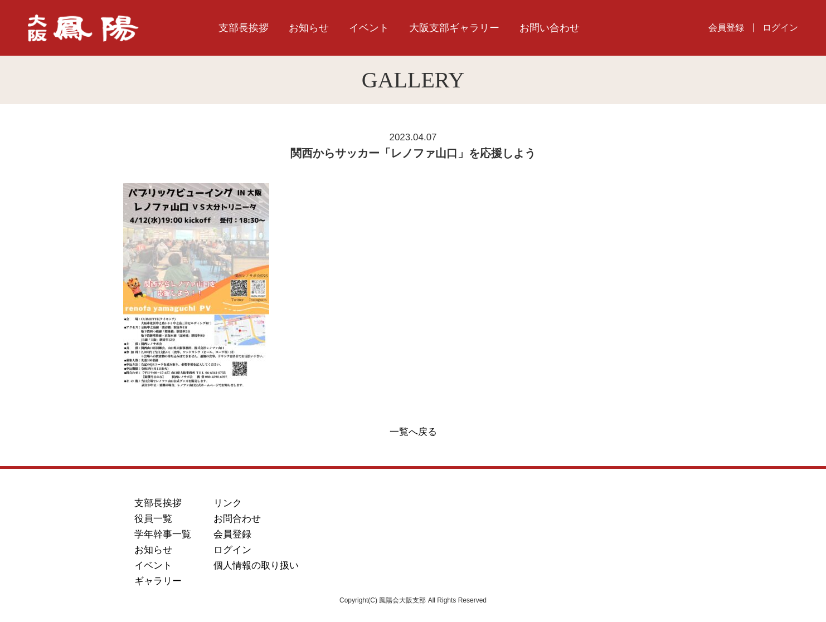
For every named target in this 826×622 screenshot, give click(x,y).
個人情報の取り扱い (256, 565)
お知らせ (309, 27)
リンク (227, 503)
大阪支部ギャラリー (454, 27)
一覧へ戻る (413, 432)
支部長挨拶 (243, 27)
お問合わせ (237, 518)
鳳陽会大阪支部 (101, 28)
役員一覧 (153, 518)
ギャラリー (158, 581)
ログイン (780, 27)
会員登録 (726, 27)
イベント (369, 27)
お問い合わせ (549, 27)
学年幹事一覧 (162, 534)
